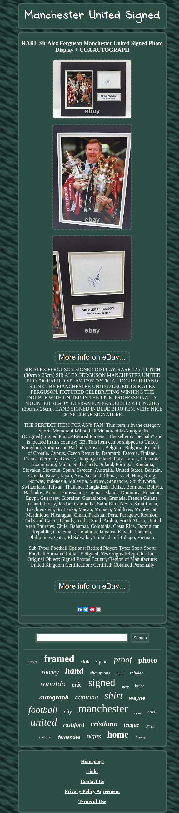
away (125, 687)
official (149, 726)
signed (101, 682)
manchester (103, 709)
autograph (54, 697)
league (131, 725)
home (117, 734)
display (140, 737)
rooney (50, 672)
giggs (94, 736)
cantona (86, 697)
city (68, 711)
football (42, 709)
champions (100, 672)
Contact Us (92, 781)
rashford (73, 724)
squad (101, 661)
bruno (139, 686)
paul (119, 673)
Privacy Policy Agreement (92, 791)
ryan (137, 713)
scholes (136, 673)
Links (92, 771)
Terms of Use (92, 801)
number (45, 737)
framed (59, 658)
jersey (32, 662)
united (43, 722)
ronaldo (53, 683)
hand (74, 670)
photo (147, 660)
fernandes (69, 737)
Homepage (92, 761)
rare (152, 712)
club (85, 661)
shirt (113, 695)
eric (77, 684)
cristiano (104, 724)
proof (123, 659)
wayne (137, 698)
